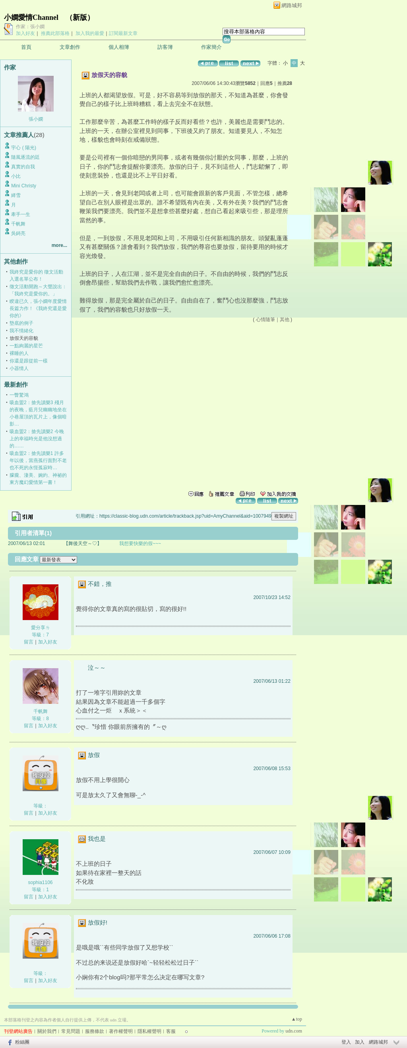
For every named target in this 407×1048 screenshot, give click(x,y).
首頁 (26, 47)
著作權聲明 (121, 1031)
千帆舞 (18, 224)
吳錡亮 (18, 233)
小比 (16, 176)
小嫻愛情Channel (31, 17)
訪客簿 (165, 47)
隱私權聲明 (149, 1031)
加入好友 (25, 33)
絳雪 (16, 195)
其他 (284, 319)
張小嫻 (36, 119)
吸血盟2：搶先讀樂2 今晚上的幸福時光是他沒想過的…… (37, 439)
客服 (171, 1031)
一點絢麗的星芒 (26, 346)
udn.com (293, 1031)
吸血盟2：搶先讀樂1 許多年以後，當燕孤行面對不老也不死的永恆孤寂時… (38, 460)
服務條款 (94, 1031)
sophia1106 (40, 882)
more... (59, 245)
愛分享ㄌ (40, 627)
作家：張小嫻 (30, 26)
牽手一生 (20, 214)
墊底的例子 (21, 323)
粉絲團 (22, 1042)
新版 (80, 17)
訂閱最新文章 (123, 33)
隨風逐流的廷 (25, 157)
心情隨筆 (265, 319)
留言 (28, 642)
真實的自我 (23, 167)
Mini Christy (23, 186)
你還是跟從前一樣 (29, 361)
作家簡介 (211, 47)
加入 (359, 1042)
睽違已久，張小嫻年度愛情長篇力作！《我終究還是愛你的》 (38, 308)
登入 (346, 1042)
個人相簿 (119, 47)
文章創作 (70, 47)
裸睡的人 (19, 353)
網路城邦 (291, 5)
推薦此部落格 (55, 33)
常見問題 (70, 1031)
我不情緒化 (21, 330)
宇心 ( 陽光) (23, 147)
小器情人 (19, 368)
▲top (296, 1019)
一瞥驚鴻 (19, 395)
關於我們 (46, 1031)
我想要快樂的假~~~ (140, 543)
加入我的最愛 (90, 33)
